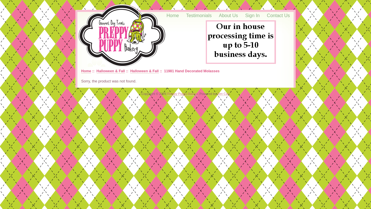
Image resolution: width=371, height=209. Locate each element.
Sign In (252, 15)
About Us (228, 15)
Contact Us (278, 15)
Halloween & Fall (111, 71)
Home (173, 15)
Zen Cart (223, 94)
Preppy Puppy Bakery (182, 94)
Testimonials (199, 15)
